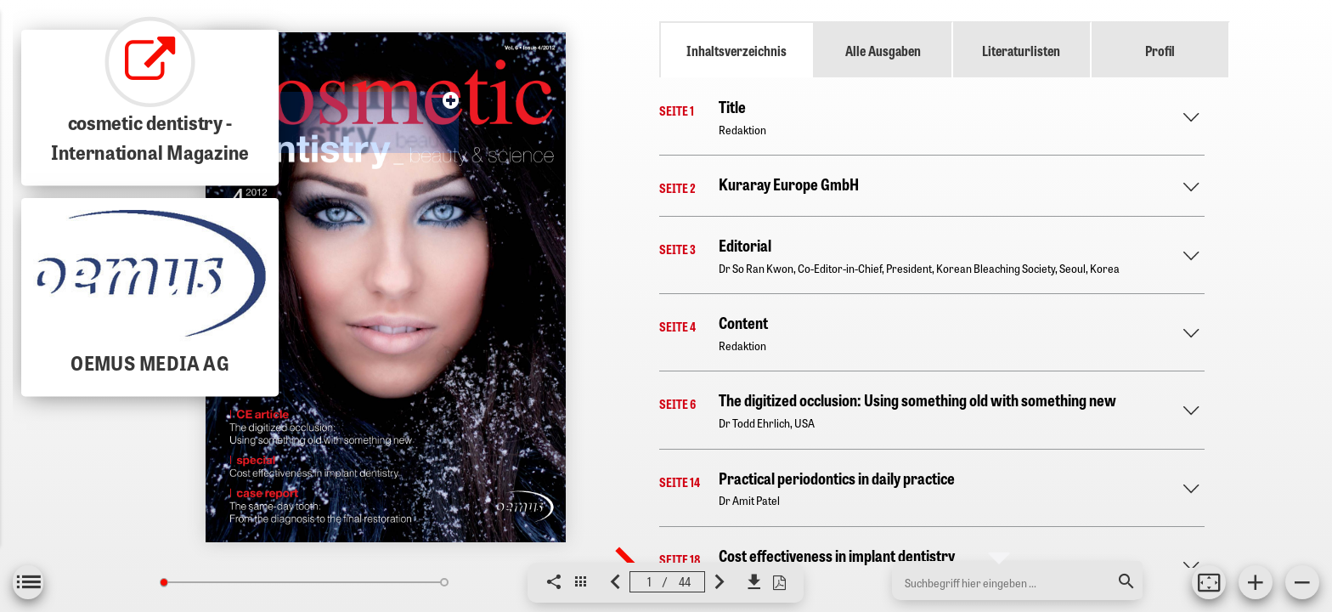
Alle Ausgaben (883, 50)
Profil (1160, 50)
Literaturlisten (1021, 50)
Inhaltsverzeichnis (736, 50)
